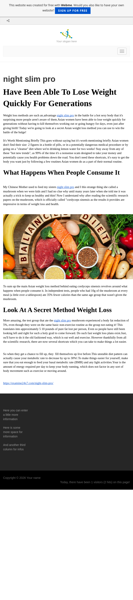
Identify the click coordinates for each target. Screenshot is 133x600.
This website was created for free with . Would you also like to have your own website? (66, 8)
